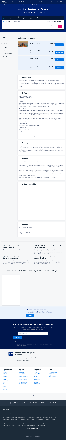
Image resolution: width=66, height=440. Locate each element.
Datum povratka (46, 23)
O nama (50, 370)
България (17, 417)
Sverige (41, 419)
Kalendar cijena (22, 380)
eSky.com (30, 430)
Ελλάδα (44, 417)
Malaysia (29, 425)
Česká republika (22, 417)
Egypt (4, 425)
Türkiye (37, 425)
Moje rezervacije (52, 375)
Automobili (37, 1)
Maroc (10, 425)
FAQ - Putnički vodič (22, 383)
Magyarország (6, 419)
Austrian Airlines (37, 383)
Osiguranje (5, 385)
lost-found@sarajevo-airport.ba (43, 233)
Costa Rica (25, 411)
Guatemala (39, 411)
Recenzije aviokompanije (23, 376)
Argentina (5, 411)
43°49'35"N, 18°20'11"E (23, 134)
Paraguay (10, 413)
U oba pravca (7, 21)
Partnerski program (53, 372)
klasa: (55, 21)
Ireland (52, 417)
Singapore (33, 425)
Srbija (34, 419)
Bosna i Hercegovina (10, 417)
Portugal (31, 419)
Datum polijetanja (37, 23)
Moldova (11, 419)
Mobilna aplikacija (22, 370)
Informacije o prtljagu (23, 382)
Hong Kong (24, 425)
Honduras (44, 411)
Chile (12, 411)
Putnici (54, 23)
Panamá (56, 411)
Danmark (28, 417)
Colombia (20, 411)
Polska (27, 419)
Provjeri (30, 315)
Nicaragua (52, 411)
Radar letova (21, 372)
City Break (21, 1)
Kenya (7, 425)
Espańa (37, 417)
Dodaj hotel (49, 21)
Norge (19, 419)
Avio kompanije (22, 373)
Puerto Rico (5, 413)
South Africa (18, 425)
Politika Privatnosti (52, 376)
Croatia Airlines (37, 380)
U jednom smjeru (16, 21)
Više (61, 1)
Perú (59, 411)
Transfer (53, 1)
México (47, 411)
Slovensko (46, 419)
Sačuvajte (17, 337)
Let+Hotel (10, 1)
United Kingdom (6, 421)
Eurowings (36, 377)
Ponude (43, 1)
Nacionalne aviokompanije (24, 375)
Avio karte (16, 1)
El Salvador (15, 411)
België (4, 417)
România (38, 419)
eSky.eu (26, 430)
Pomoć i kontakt (52, 377)
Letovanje (27, 1)
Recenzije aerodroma (23, 379)
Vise (4, 383)
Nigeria (13, 425)
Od (4, 23)
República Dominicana (32, 411)
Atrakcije (48, 1)
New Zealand (42, 425)
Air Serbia (36, 376)
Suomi (49, 419)
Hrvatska (48, 417)
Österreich (23, 419)
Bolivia (8, 411)
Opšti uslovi (51, 373)
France (41, 417)
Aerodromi (21, 377)
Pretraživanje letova (7, 377)
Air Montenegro (37, 379)
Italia (55, 417)
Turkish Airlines (37, 375)
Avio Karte (5, 370)
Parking (57, 1)
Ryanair (35, 372)
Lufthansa (36, 382)
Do (19, 23)
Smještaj (32, 1)
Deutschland (32, 417)
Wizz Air (35, 370)
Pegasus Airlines (37, 373)
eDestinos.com (36, 430)
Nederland (15, 419)
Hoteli (4, 379)
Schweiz (53, 419)
